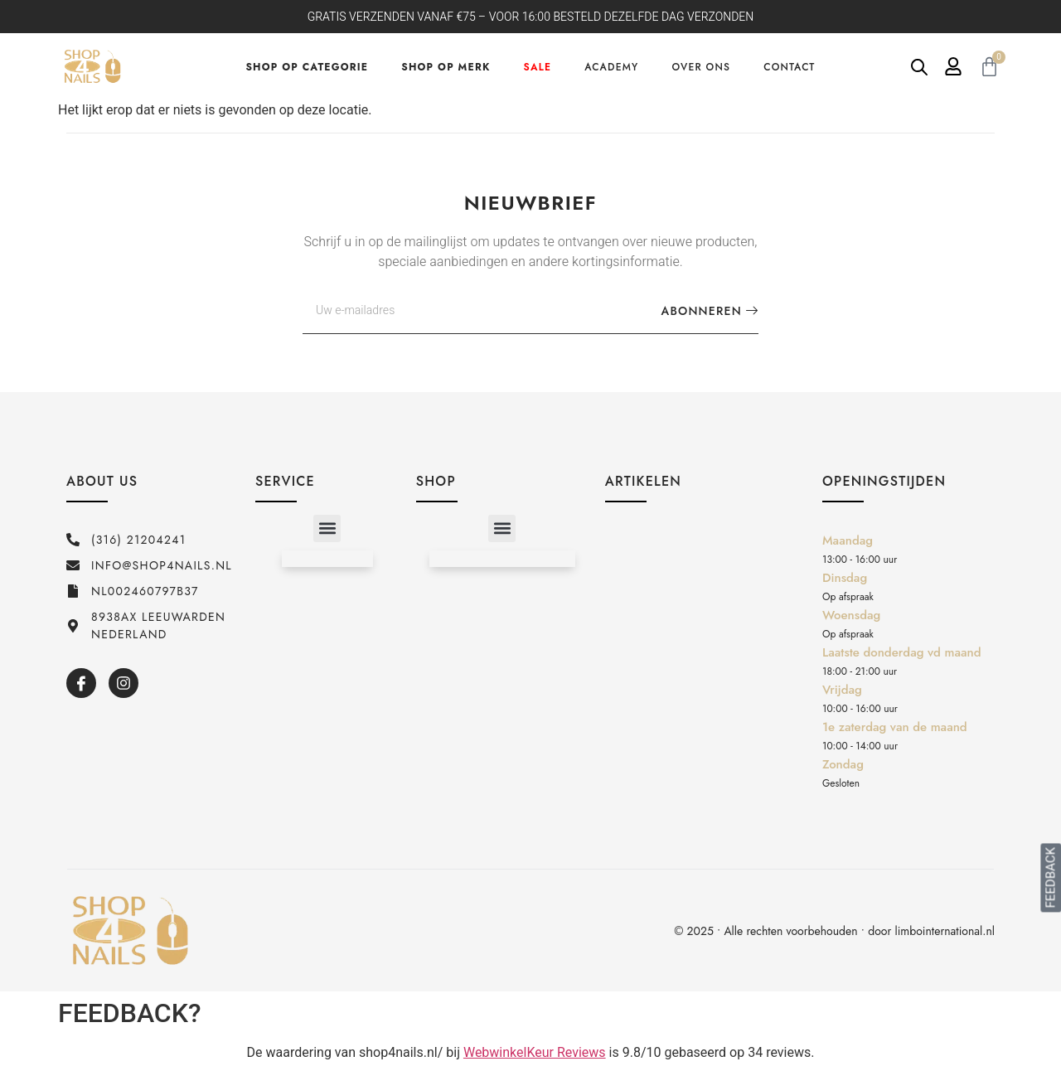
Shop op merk (445, 67)
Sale (538, 67)
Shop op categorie (306, 67)
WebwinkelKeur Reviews (534, 1052)
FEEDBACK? (129, 1013)
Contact (789, 67)
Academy (611, 67)
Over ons (700, 67)
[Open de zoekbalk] (919, 67)
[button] (327, 528)
